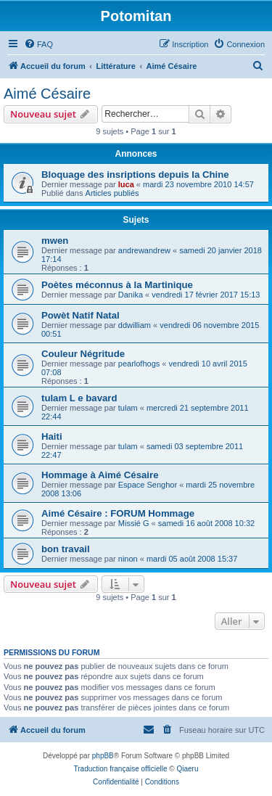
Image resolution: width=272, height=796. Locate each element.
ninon (128, 558)
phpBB (103, 756)
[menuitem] (38, 44)
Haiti (51, 436)
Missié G (133, 523)
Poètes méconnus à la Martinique (117, 284)
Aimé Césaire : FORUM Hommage (117, 513)
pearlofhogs (139, 363)
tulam (128, 407)
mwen (54, 240)
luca (126, 184)
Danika (130, 294)
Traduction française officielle (121, 769)
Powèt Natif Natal (80, 315)
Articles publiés (112, 193)
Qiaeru (187, 769)
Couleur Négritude (83, 353)
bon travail (65, 548)
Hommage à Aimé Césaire (100, 474)
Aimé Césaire (47, 94)
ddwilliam (134, 325)
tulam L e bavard (79, 398)
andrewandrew (144, 250)
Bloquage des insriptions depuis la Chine (135, 174)
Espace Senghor (147, 484)
